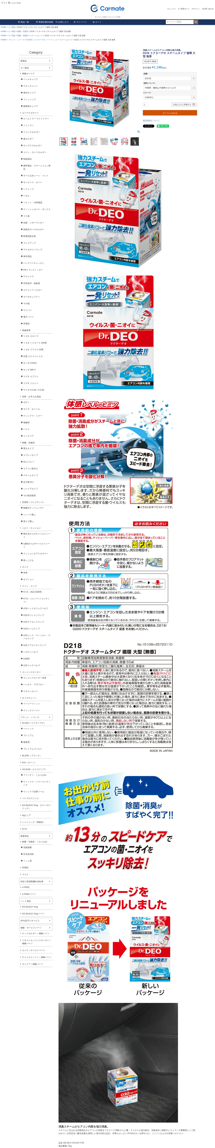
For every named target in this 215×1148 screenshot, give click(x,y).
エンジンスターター (31, 672)
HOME (3, 27)
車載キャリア (28, 73)
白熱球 (26, 658)
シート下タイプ (30, 489)
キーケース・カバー (32, 182)
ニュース (172, 9)
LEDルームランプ (31, 628)
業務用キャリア (30, 106)
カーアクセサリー (30, 113)
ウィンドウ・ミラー (32, 416)
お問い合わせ (208, 9)
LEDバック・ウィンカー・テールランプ (36, 637)
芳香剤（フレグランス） (33, 502)
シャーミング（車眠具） (33, 822)
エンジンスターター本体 (34, 678)
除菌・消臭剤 (22, 31)
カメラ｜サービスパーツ (33, 950)
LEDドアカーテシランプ (34, 645)
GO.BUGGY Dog (30, 907)
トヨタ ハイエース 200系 (35, 343)
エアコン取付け (30, 468)
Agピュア (26, 815)
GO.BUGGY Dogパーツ (33, 913)
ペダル (26, 196)
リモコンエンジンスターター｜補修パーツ (36, 942)
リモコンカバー (30, 691)
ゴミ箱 (26, 216)
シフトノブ (28, 189)
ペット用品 (25, 901)
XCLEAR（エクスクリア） (34, 769)
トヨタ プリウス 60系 (33, 349)
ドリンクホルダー (31, 132)
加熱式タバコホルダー (33, 229)
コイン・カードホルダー (34, 152)
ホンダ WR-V (29, 370)
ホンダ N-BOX (30, 363)
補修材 (26, 422)
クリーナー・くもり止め (34, 775)
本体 (25, 572)
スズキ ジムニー (31, 383)
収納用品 (27, 159)
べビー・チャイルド (31, 528)
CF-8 (24, 829)
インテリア (28, 436)
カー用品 (11, 27)
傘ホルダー (28, 139)
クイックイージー (31, 710)
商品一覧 (23, 22)
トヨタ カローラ (31, 336)
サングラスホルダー (32, 145)
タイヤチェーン (29, 698)
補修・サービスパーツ (30, 928)
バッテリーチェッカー (33, 263)
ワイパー (27, 310)
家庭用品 (24, 836)
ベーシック (53, 40)
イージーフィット (31, 703)
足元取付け (28, 482)
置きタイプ (28, 448)
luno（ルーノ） (29, 762)
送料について (149, 83)
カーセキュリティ (31, 297)
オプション (28, 579)
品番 (146, 74)
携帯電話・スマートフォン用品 (36, 167)
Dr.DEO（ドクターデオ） (36, 40)
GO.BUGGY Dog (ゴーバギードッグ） (36, 807)
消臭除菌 (27, 847)
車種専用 (26, 330)
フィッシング (29, 99)
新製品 (23, 61)
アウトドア (28, 276)
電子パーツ (28, 317)
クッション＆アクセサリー (35, 553)
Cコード (147, 93)
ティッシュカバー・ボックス (36, 209)
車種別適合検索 (44, 22)
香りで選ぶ (28, 521)
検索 (196, 22)
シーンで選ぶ (29, 514)
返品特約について (151, 120)
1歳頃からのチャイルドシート (36, 545)
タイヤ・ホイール (31, 409)
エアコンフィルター (32, 290)
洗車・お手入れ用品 (31, 396)
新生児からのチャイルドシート (36, 535)
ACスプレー (28, 462)
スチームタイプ (36, 36)
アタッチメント (30, 86)
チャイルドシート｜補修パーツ (36, 957)
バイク (26, 429)
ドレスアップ (29, 243)
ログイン (196, 9)
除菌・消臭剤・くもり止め (34, 842)
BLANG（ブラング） (32, 755)
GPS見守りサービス (30, 920)
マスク (25, 874)
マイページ (80, 22)
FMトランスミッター (33, 270)
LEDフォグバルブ (31, 665)
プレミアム (28, 735)
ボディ (26, 402)
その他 (26, 303)
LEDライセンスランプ (33, 622)
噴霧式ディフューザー (33, 508)
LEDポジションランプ (33, 615)
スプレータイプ (30, 455)
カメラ (25, 567)
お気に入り (62, 22)
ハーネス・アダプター (33, 684)
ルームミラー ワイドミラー (36, 118)
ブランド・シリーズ (16, 40)
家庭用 (26, 742)
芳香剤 (26, 323)
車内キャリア (29, 93)
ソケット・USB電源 (32, 202)
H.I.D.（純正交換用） (33, 592)
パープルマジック (30, 798)
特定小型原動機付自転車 (31, 881)
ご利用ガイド (184, 9)
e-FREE (26, 887)
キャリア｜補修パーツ (32, 964)
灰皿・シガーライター (33, 222)
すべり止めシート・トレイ (35, 175)
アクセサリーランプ (32, 249)
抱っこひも (28, 560)
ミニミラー (28, 125)
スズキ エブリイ (31, 376)
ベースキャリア (30, 79)
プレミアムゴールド (32, 749)
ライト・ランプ (29, 586)
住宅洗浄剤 (28, 854)
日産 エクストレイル (33, 356)
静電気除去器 (29, 236)
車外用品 (27, 256)
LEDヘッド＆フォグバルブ (35, 608)
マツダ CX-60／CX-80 (33, 390)
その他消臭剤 (29, 495)
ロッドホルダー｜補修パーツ (35, 933)
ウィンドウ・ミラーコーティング (36, 783)
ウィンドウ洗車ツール (33, 791)
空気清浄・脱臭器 (31, 283)
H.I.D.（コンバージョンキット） (36, 600)
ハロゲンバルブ (30, 652)
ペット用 (27, 861)
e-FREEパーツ (29, 894)
